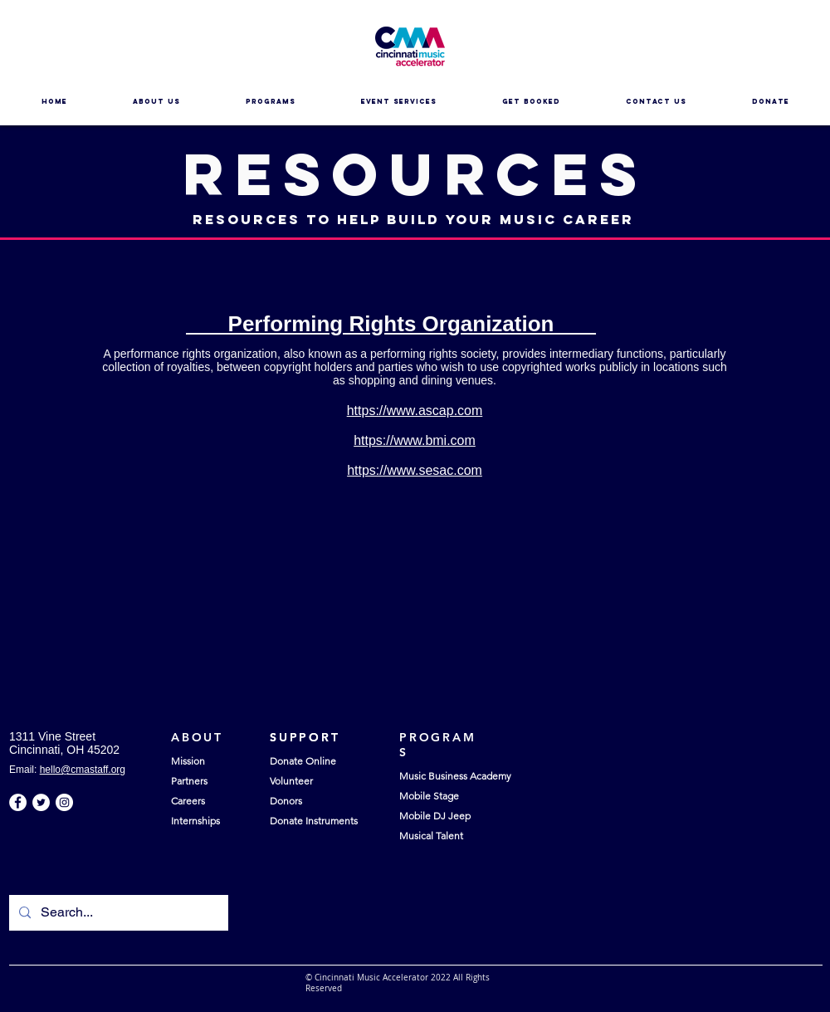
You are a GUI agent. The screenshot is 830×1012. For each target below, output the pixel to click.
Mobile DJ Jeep (435, 815)
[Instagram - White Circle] (64, 802)
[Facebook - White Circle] (18, 802)
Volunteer (291, 781)
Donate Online (303, 761)
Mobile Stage (429, 796)
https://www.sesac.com (414, 470)
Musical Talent (431, 835)
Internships (195, 820)
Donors (286, 800)
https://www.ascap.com (415, 410)
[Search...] (117, 913)
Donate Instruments (314, 820)
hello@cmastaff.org (82, 769)
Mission (188, 761)
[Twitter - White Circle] (41, 802)
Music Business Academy (455, 776)
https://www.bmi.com (415, 440)
